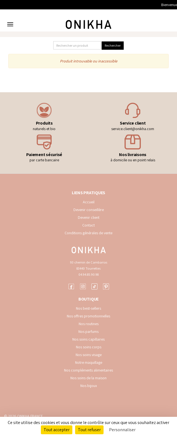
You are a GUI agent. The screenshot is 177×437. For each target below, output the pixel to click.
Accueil (88, 201)
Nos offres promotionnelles (88, 316)
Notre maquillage (88, 362)
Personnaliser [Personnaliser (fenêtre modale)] (122, 430)
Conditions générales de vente (88, 232)
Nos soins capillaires (88, 339)
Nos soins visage (89, 354)
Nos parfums (88, 331)
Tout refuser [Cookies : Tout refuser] (89, 430)
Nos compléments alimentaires (88, 370)
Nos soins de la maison (88, 377)
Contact (88, 225)
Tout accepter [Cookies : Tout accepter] (57, 430)
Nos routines (89, 323)
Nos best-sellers (88, 308)
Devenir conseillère (88, 209)
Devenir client (88, 217)
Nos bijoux (88, 385)
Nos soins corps (88, 346)
